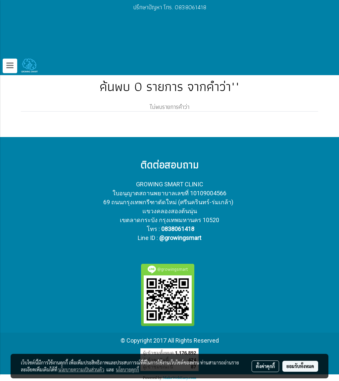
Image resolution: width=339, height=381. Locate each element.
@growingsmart (180, 237)
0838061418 (177, 228)
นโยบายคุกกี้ (127, 369)
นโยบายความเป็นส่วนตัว (81, 369)
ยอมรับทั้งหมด (300, 366)
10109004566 (208, 193)
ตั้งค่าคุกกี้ (265, 366)
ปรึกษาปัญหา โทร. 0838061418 (169, 7)
